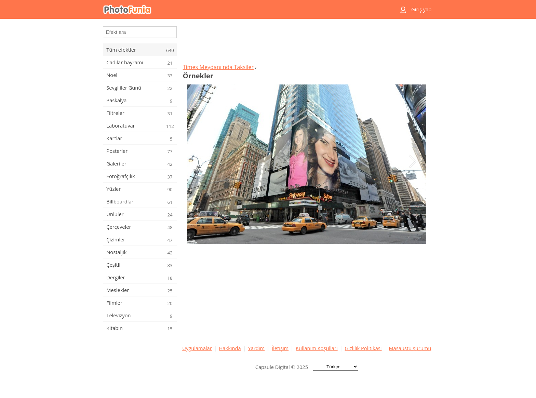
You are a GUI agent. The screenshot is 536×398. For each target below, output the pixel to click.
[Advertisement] (306, 43)
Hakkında (230, 348)
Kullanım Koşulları (317, 348)
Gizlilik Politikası (363, 348)
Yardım (256, 348)
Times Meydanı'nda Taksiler (218, 67)
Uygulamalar (197, 348)
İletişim (280, 348)
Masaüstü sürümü (410, 348)
